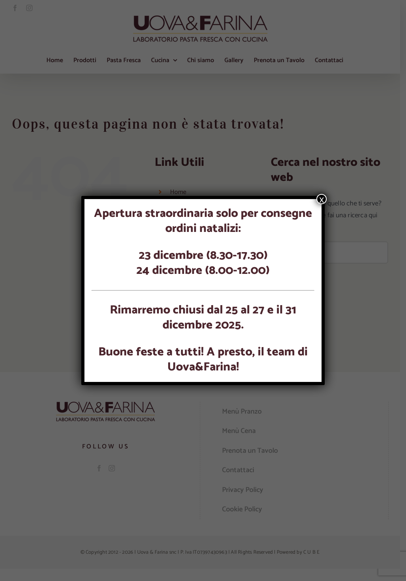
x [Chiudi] (321, 199)
